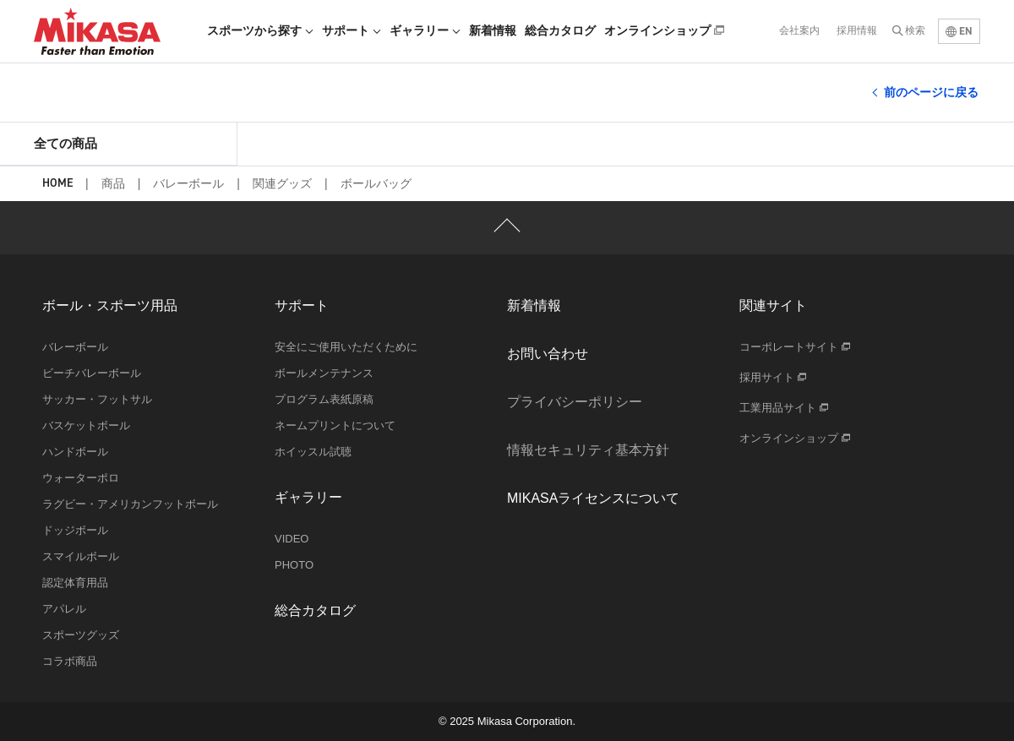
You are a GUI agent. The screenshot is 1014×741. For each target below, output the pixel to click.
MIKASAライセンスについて (593, 498)
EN (959, 31)
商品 (113, 183)
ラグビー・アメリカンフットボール (130, 504)
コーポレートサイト (794, 347)
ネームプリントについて (335, 425)
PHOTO (294, 564)
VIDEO (291, 538)
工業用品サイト (783, 407)
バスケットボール (86, 425)
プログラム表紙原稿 (324, 399)
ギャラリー (425, 30)
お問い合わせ (547, 353)
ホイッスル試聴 (313, 451)
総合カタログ (560, 30)
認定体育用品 (75, 582)
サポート (351, 30)
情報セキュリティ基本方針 (588, 450)
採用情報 (857, 30)
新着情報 (492, 30)
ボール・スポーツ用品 (109, 305)
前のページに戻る (931, 92)
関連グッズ (282, 183)
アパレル (64, 608)
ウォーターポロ (80, 477)
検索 (915, 30)
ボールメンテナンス (324, 373)
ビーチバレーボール (91, 373)
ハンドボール (75, 451)
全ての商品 (65, 143)
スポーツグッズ (80, 635)
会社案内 (799, 30)
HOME (57, 183)
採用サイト (772, 377)
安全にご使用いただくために (346, 347)
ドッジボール (75, 530)
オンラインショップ (664, 30)
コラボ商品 (69, 661)
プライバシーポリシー (574, 402)
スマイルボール (80, 556)
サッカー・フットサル (97, 399)
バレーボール (188, 183)
